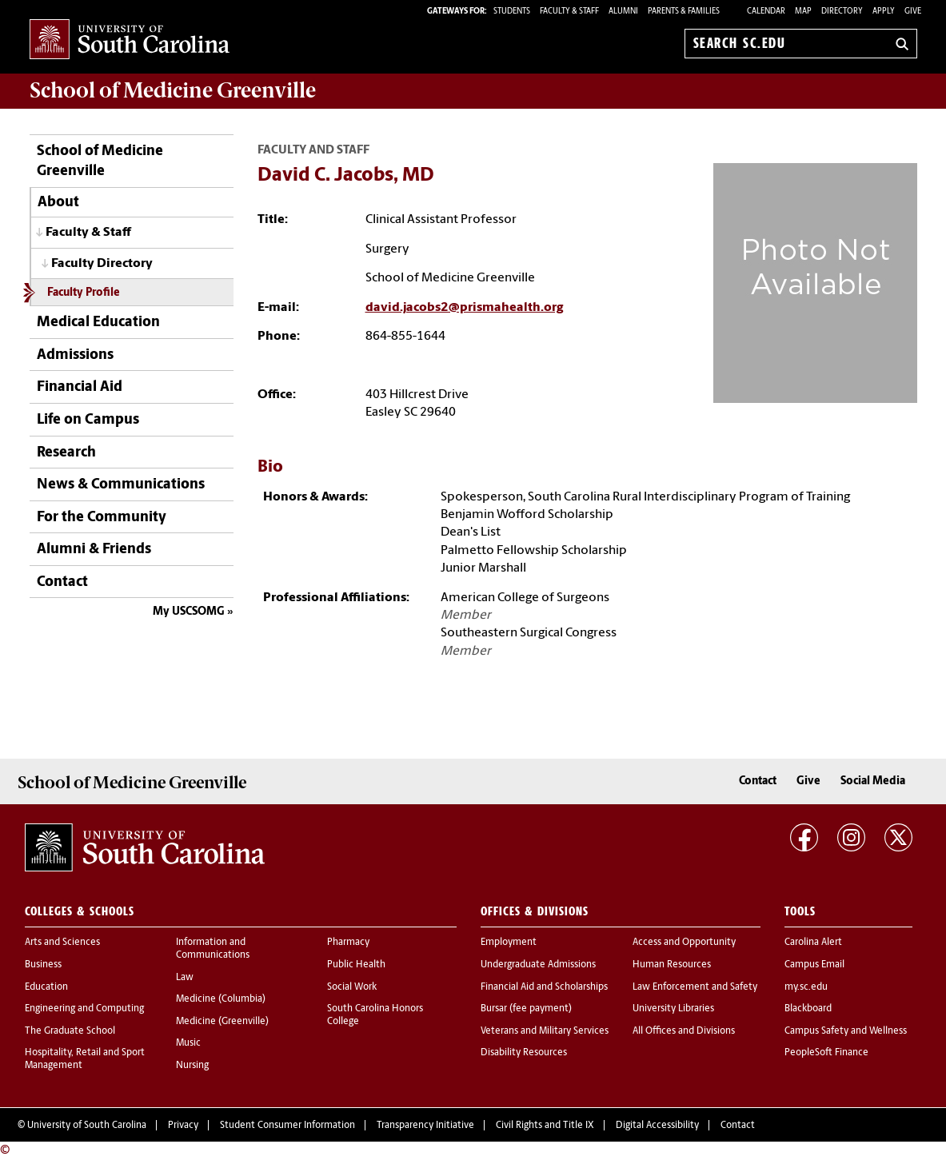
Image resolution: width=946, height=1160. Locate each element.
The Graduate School (70, 1031)
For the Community (101, 517)
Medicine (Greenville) (222, 1021)
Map (803, 11)
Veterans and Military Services (545, 1031)
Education (46, 987)
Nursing (192, 1065)
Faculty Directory (102, 263)
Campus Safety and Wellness (845, 1031)
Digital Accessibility (657, 1125)
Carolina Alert (813, 942)
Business (43, 965)
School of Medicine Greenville (100, 161)
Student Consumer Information (287, 1125)
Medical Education (98, 322)
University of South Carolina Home (130, 40)
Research (66, 452)
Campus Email (814, 965)
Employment (509, 942)
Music (188, 1043)
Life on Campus (88, 420)
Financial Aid (79, 387)
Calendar (766, 11)
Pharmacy (348, 942)
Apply (883, 11)
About (58, 202)
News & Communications (121, 484)
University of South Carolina (86, 1125)
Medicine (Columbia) (220, 999)
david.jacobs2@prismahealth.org (464, 307)
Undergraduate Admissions (538, 965)
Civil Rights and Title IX (545, 1125)
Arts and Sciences (62, 942)
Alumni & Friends (94, 549)
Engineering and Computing (84, 1009)
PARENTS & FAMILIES (684, 11)
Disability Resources (524, 1053)
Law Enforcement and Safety (695, 987)
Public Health (356, 965)
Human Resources (672, 965)
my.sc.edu (806, 987)
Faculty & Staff (88, 232)
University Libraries (673, 1009)
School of (173, 90)
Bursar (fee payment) (526, 1009)
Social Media (872, 781)
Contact (62, 582)
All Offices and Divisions (684, 1031)
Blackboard (808, 1009)
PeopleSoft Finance (826, 1053)
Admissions (75, 355)
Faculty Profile (83, 293)
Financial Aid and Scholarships (544, 987)
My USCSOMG (189, 612)
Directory (842, 11)
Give (912, 11)
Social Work (352, 987)
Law (185, 978)
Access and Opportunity (684, 942)
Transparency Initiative (425, 1125)
